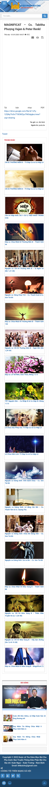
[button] (24, 697)
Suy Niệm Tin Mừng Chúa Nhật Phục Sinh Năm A (26, 738)
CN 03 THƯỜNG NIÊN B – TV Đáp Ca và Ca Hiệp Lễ (24, 180)
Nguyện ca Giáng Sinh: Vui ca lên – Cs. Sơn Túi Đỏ (24, 551)
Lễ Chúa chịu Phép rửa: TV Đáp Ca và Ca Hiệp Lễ (24, 419)
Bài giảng (24, 683)
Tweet (4, 134)
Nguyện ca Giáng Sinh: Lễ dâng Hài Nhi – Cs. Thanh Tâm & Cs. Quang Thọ (24, 500)
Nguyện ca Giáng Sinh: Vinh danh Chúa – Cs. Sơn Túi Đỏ (24, 473)
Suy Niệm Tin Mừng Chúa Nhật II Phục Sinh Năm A (27, 727)
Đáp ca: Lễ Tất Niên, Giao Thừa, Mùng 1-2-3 (24, 366)
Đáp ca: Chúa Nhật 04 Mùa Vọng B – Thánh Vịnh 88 (24, 579)
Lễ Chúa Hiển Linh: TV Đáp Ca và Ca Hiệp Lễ (24, 445)
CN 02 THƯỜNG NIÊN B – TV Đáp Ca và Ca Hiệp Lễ (24, 153)
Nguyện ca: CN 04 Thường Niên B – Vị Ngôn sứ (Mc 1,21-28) (24, 261)
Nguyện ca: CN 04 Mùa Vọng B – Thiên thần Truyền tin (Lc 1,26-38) (24, 606)
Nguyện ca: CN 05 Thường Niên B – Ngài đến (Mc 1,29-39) (24, 340)
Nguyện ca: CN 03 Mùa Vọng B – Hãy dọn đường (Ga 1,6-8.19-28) (24, 632)
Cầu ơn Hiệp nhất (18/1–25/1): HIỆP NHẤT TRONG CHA (24, 208)
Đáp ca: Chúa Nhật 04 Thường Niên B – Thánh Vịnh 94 (24, 234)
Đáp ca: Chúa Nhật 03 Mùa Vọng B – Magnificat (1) (24, 657)
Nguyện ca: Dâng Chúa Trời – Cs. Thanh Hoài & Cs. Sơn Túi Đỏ (24, 287)
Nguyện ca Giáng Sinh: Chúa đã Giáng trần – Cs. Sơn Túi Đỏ (24, 526)
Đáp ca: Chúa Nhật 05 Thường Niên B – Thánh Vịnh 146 (24, 314)
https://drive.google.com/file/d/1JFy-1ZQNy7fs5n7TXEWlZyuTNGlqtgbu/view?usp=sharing (22, 114)
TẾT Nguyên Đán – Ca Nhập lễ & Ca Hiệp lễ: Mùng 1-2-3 (24, 393)
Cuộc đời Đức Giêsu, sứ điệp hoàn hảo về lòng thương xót (29, 717)
